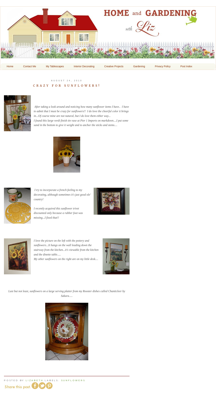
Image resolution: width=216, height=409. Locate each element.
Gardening (139, 66)
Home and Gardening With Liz (107, 56)
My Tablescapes (55, 66)
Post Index (186, 66)
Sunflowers (73, 380)
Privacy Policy (162, 66)
